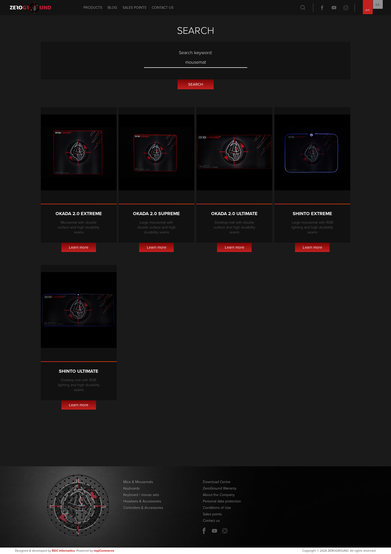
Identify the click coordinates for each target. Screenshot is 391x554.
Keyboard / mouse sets (141, 495)
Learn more (78, 247)
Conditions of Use (217, 508)
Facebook (322, 7)
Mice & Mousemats (138, 482)
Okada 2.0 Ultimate (234, 213)
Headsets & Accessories (142, 501)
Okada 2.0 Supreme (156, 213)
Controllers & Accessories (143, 508)
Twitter (346, 7)
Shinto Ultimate (78, 371)
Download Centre (216, 482)
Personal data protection (222, 501)
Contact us (162, 7)
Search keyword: (195, 52)
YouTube (334, 7)
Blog (112, 7)
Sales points (134, 7)
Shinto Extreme (312, 213)
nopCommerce (104, 550)
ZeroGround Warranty (219, 488)
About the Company (219, 495)
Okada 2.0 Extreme (78, 213)
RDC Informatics (63, 550)
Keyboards (131, 488)
